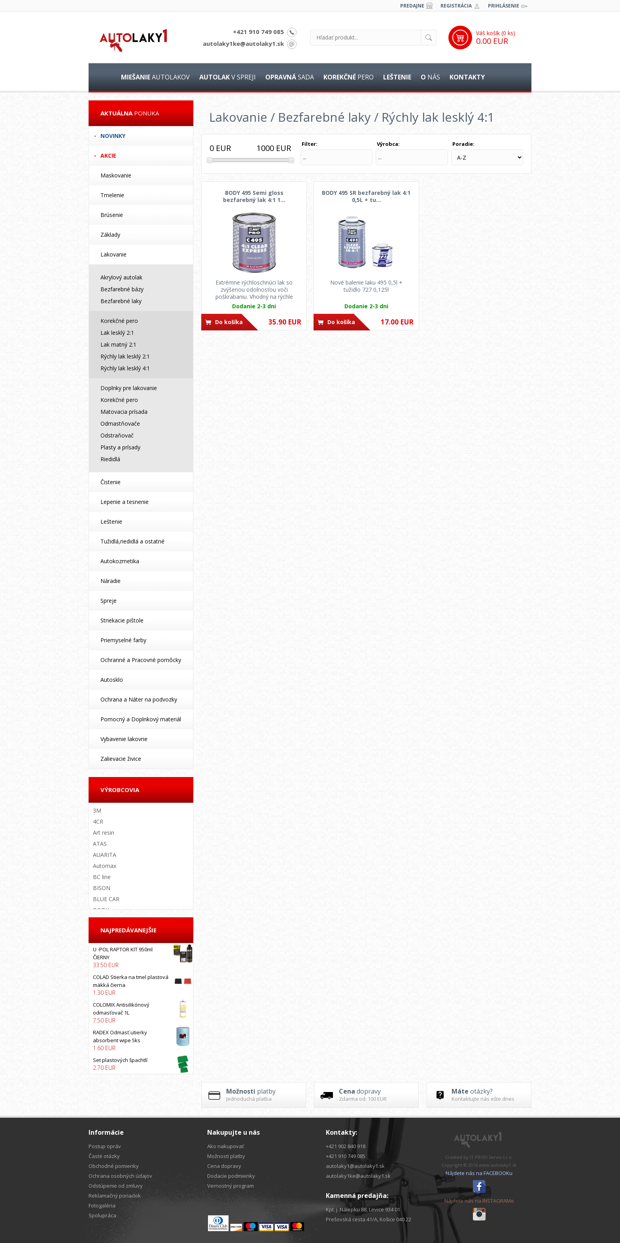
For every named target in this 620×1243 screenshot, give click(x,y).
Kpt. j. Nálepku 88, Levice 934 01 (363, 1209)
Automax (104, 866)
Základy (110, 234)
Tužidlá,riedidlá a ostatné (132, 541)
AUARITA (104, 854)
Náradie (110, 581)
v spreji (227, 77)
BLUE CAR (106, 899)
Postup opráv (105, 1146)
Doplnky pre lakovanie (128, 388)
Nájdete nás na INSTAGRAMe (479, 1200)
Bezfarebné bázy (122, 289)
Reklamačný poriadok (115, 1195)
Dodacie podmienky (231, 1175)
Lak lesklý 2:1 (117, 332)
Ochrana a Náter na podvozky (138, 699)
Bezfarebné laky (121, 301)
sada (289, 77)
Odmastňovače (120, 423)
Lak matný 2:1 (118, 344)
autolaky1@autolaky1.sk (355, 1165)
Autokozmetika (119, 561)
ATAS (100, 843)
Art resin (103, 832)
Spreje (108, 600)
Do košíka (229, 322)
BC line (102, 877)
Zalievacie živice (120, 758)
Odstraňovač (117, 435)
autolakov (155, 77)
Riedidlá (110, 459)
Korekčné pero (119, 320)
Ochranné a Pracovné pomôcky (140, 660)
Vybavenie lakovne (123, 739)
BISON (101, 888)
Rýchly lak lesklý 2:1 (125, 356)
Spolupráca (102, 1215)
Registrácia (456, 5)
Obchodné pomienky (114, 1165)
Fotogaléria (102, 1205)
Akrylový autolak (121, 277)
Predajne (412, 5)
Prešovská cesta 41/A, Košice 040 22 (368, 1219)
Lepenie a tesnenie (124, 501)
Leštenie (111, 521)
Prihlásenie (503, 5)
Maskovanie (115, 175)
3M (97, 810)
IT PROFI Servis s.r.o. (491, 1157)
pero (348, 77)
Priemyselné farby (123, 640)
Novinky (112, 136)
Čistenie (110, 482)
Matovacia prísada (123, 411)
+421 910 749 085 (258, 32)
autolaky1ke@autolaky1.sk (243, 43)
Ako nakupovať (225, 1146)
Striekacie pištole (122, 620)
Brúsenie (111, 215)
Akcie (108, 155)
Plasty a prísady (120, 447)
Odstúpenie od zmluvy (116, 1185)
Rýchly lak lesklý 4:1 (125, 368)
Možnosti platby (226, 1156)
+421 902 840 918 (345, 1146)
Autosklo (111, 679)
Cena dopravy (224, 1165)
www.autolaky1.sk (497, 1165)
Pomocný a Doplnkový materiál (140, 719)
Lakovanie (113, 254)
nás (430, 77)
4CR (98, 821)
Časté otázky (104, 1156)
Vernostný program (230, 1185)
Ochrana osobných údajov (120, 1175)
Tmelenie (112, 195)
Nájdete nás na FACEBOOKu (479, 1173)
